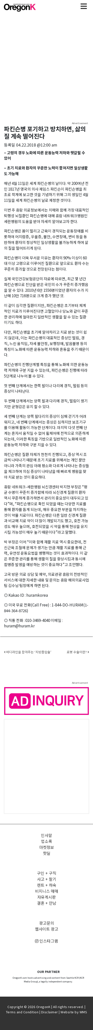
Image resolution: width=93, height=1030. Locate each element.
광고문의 (46, 923)
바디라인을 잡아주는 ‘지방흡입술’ (27, 652)
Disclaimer (49, 1012)
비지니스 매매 (46, 891)
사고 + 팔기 (46, 879)
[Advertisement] (46, 766)
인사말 (46, 835)
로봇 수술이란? (78, 652)
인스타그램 (46, 941)
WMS (83, 1012)
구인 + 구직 (46, 873)
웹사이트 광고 (46, 929)
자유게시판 (46, 897)
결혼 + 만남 (46, 903)
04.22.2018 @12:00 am (36, 145)
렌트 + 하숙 (46, 885)
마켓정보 (46, 847)
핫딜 (46, 853)
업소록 (46, 841)
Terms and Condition (22, 1012)
